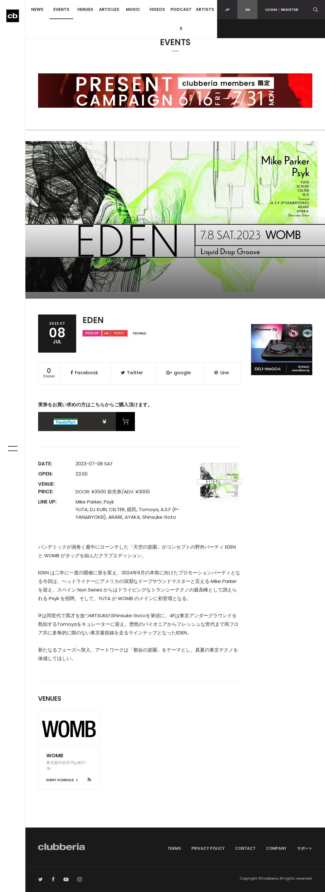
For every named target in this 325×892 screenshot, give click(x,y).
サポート (304, 848)
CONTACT (245, 848)
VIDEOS (157, 9)
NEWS (37, 9)
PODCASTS (181, 18)
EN (247, 9)
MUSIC (133, 9)
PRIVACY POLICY (208, 848)
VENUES (85, 9)
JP (227, 9)
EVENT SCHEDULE (62, 780)
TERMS (174, 848)
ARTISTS (205, 9)
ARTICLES (109, 9)
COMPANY (276, 848)
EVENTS (61, 9)
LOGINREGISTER (281, 9)
